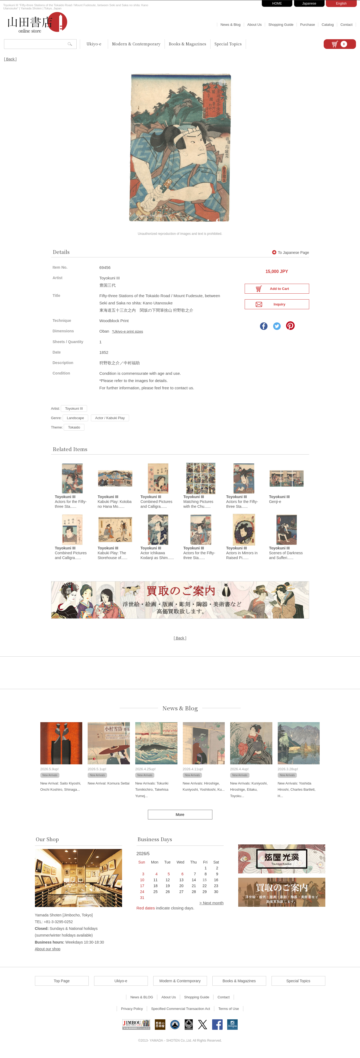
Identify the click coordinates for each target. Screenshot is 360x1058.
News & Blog (230, 25)
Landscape (75, 422)
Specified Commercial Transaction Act (180, 1014)
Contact (346, 25)
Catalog (328, 25)
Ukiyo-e (94, 43)
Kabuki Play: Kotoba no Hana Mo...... (114, 506)
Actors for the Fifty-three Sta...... (71, 506)
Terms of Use (228, 1014)
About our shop (47, 954)
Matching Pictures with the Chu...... (198, 506)
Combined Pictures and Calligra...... (156, 506)
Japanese (309, 3)
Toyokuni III (74, 413)
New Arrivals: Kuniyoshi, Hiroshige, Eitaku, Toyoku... (249, 794)
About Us (254, 25)
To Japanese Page (290, 257)
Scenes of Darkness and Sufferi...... (286, 558)
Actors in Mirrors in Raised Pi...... (242, 558)
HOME (277, 3)
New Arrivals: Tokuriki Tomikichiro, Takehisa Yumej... (151, 794)
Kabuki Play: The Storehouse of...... (112, 558)
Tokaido (74, 431)
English (341, 3)
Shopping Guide (280, 25)
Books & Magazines (187, 43)
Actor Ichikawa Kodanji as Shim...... (157, 558)
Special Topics (228, 43)
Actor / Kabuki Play (110, 422)
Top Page (62, 986)
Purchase (307, 25)
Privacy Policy (132, 1014)
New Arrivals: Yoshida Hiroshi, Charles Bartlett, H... (297, 794)
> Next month (211, 907)
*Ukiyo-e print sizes (127, 335)
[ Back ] (10, 59)
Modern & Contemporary (136, 43)
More (180, 819)
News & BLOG (141, 1002)
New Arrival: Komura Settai (108, 788)
